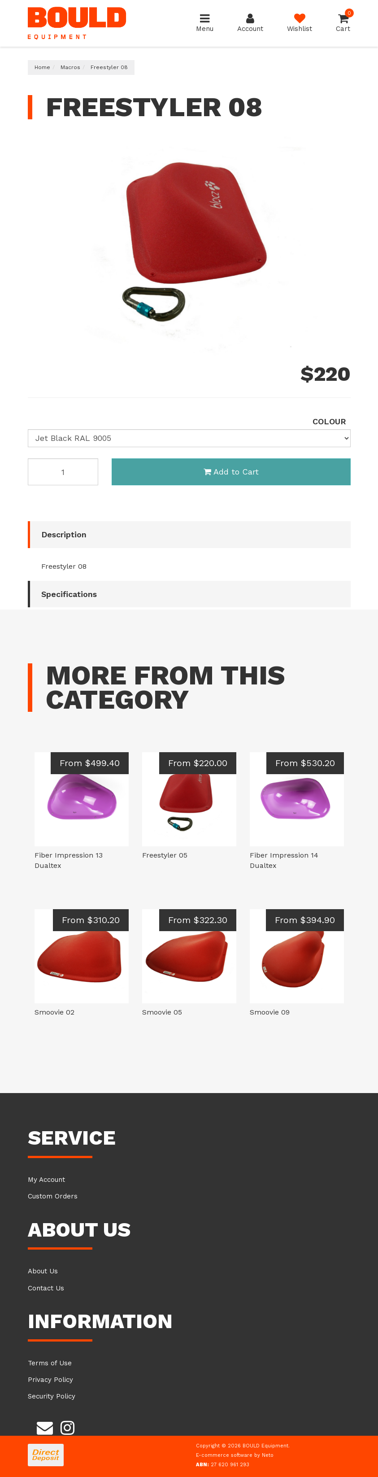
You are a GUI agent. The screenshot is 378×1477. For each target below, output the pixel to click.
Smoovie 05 (162, 1012)
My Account (46, 1180)
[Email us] (45, 1426)
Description (64, 534)
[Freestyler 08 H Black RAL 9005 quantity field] (63, 471)
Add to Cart (231, 471)
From (90, 763)
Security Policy (51, 1396)
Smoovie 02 (54, 1012)
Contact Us (46, 1288)
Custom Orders (53, 1196)
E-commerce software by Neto (235, 1455)
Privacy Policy (50, 1380)
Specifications (69, 594)
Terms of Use (50, 1363)
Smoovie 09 (270, 1012)
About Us (43, 1271)
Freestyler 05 (164, 855)
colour (329, 421)
